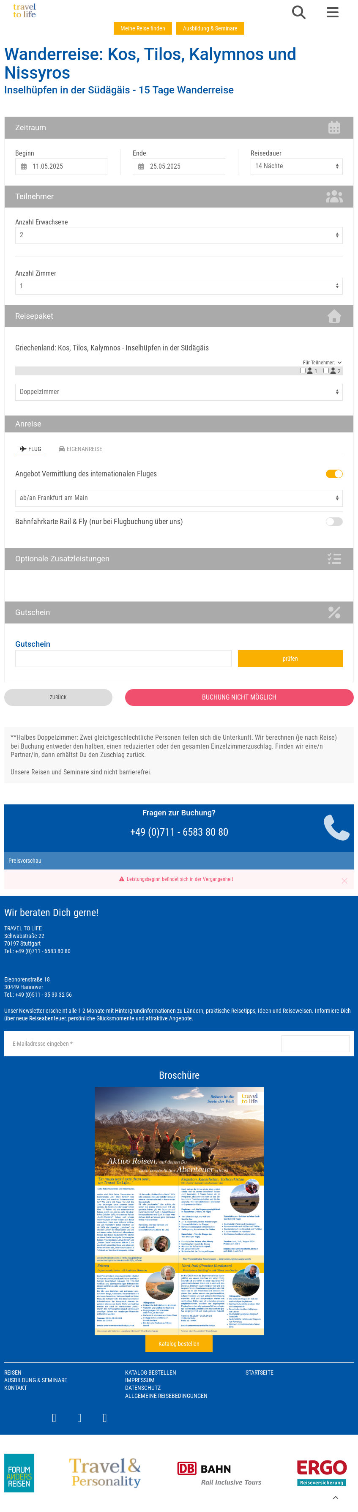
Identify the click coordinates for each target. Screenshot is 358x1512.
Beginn (24, 153)
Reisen (13, 1372)
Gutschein (32, 644)
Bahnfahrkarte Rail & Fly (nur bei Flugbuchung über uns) (99, 521)
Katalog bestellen (179, 1343)
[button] (299, 13)
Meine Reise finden (142, 28)
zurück (58, 697)
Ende (139, 153)
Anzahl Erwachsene (41, 222)
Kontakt (15, 1387)
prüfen (290, 658)
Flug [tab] (30, 449)
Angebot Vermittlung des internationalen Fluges (86, 473)
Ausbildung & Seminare (210, 28)
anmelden (315, 1043)
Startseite (259, 1372)
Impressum (140, 1380)
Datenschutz (143, 1387)
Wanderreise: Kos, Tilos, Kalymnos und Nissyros (150, 63)
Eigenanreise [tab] (80, 449)
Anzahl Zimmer (35, 273)
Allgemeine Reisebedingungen (166, 1395)
